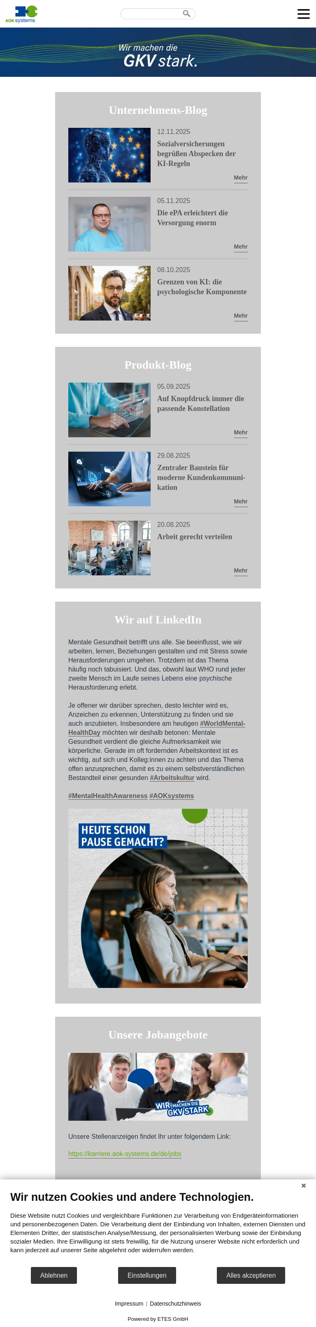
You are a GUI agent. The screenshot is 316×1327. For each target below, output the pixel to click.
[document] (158, 1228)
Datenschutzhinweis (175, 1303)
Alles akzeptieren (251, 1275)
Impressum (129, 1303)
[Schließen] (303, 1185)
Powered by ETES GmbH (158, 1319)
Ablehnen (54, 1275)
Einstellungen (147, 1275)
